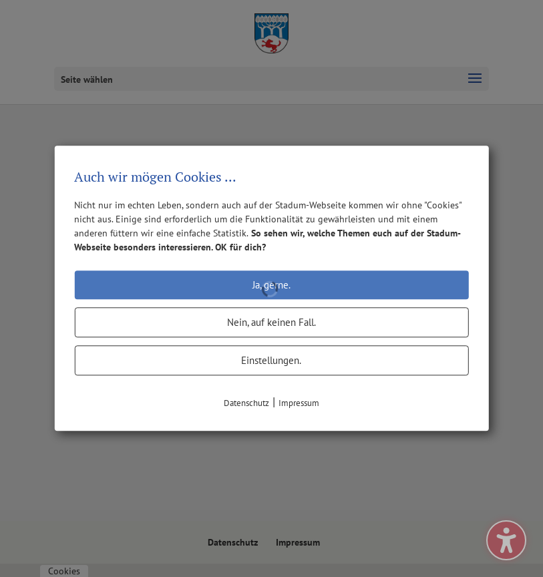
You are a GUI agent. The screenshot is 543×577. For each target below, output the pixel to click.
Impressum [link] (299, 403)
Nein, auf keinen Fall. (271, 322)
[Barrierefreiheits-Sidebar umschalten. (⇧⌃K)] (506, 540)
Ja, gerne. (271, 284)
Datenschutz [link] (246, 403)
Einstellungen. (271, 360)
